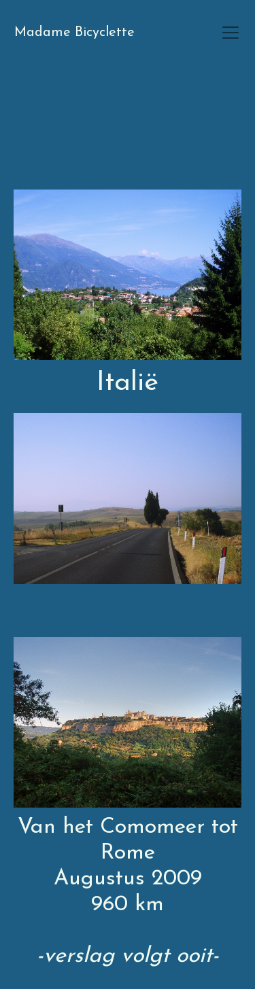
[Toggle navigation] (230, 32)
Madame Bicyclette (74, 32)
